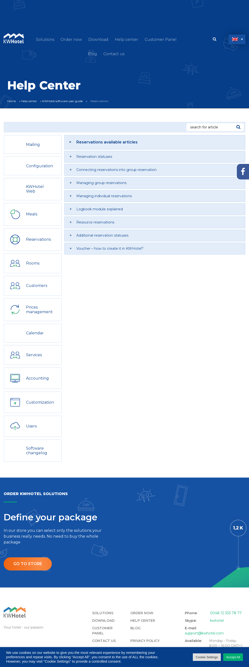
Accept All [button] (233, 657)
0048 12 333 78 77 (226, 613)
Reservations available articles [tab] (107, 142)
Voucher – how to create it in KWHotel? (109, 248)
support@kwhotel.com (204, 633)
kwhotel (217, 620)
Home (11, 101)
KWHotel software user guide (62, 101)
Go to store (27, 563)
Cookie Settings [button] (207, 657)
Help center (29, 101)
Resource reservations (95, 222)
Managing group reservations (101, 183)
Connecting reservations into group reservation (116, 170)
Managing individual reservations (104, 196)
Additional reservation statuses (102, 235)
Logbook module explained (99, 209)
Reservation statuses (94, 156)
